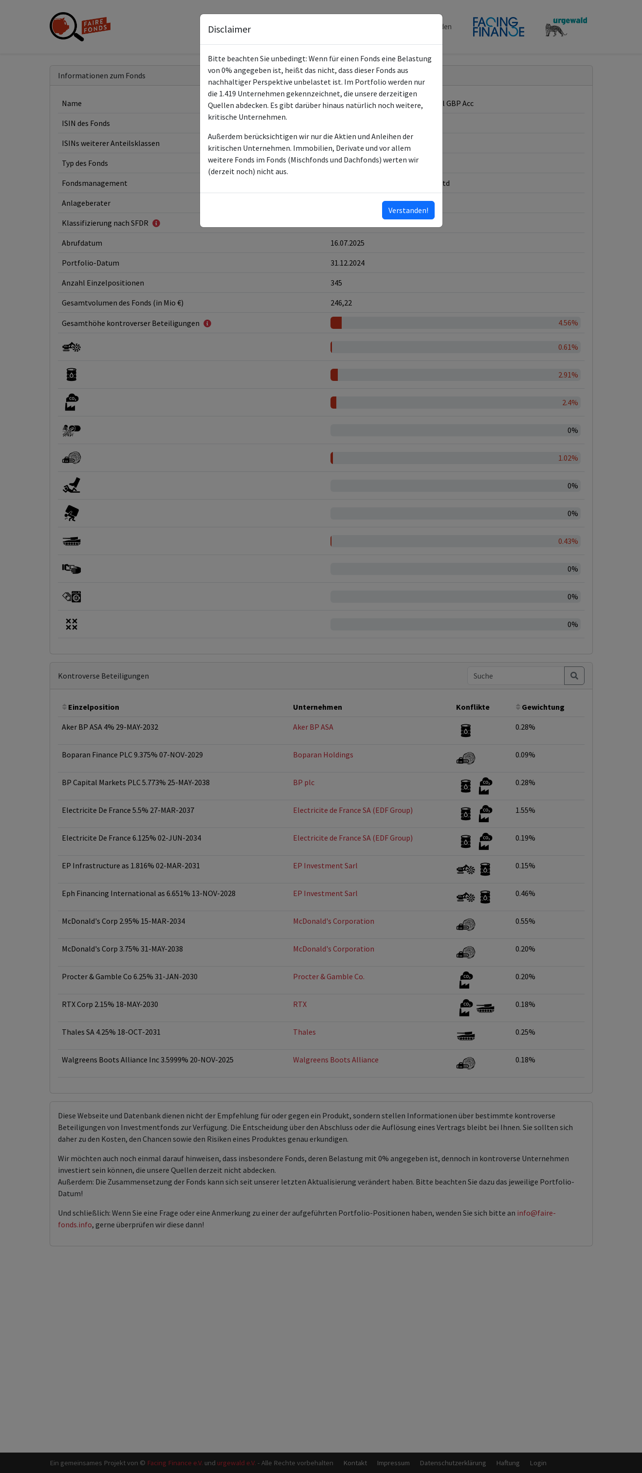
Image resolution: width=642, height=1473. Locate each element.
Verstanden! (408, 210)
